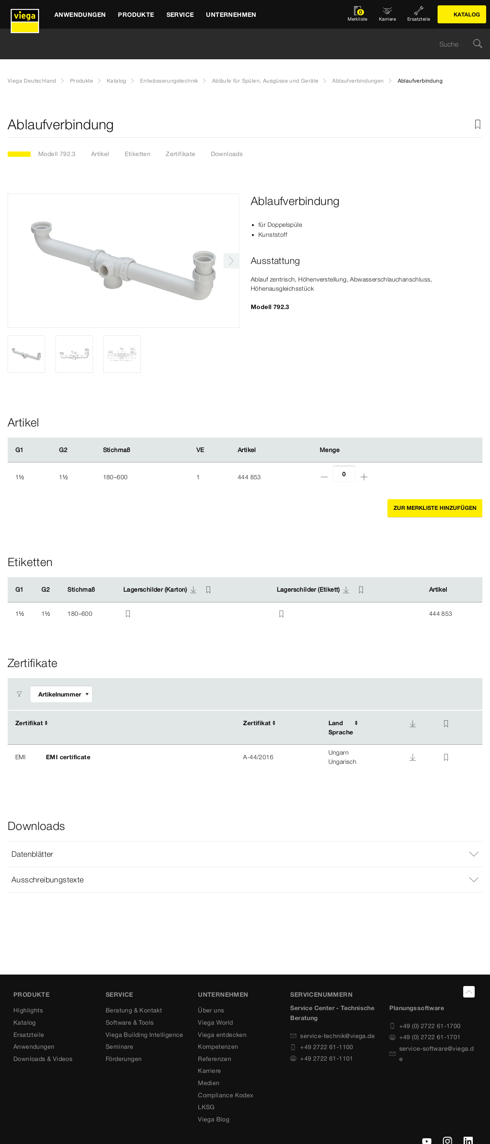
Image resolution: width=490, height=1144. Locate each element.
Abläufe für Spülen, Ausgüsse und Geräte (265, 80)
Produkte (81, 80)
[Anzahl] (344, 473)
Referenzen (214, 1059)
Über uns (211, 1010)
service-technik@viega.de (332, 1036)
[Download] (412, 723)
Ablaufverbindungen (358, 80)
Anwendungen (33, 1046)
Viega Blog (213, 1119)
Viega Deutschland (32, 80)
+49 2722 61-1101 (321, 1058)
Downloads (227, 154)
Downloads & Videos (42, 1059)
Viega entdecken (222, 1034)
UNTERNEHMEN (223, 994)
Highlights (28, 1010)
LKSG (206, 1107)
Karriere (209, 1070)
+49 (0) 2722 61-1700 (425, 1026)
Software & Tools (130, 1022)
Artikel (100, 154)
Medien (208, 1083)
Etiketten (138, 154)
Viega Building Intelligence (144, 1034)
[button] (245, 854)
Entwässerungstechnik (169, 80)
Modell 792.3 (57, 154)
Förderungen (124, 1059)
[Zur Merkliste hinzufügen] (477, 124)
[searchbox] (238, 44)
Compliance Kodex (225, 1095)
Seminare (119, 1046)
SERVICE (119, 994)
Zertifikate (180, 154)
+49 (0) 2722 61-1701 (425, 1037)
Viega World (215, 1022)
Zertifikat (29, 723)
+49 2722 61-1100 (321, 1047)
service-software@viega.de (431, 1054)
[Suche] (477, 44)
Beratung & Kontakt (134, 1010)
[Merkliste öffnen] (357, 14)
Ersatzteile (28, 1034)
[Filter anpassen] (61, 694)
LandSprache (340, 727)
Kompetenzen (218, 1046)
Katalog (116, 80)
